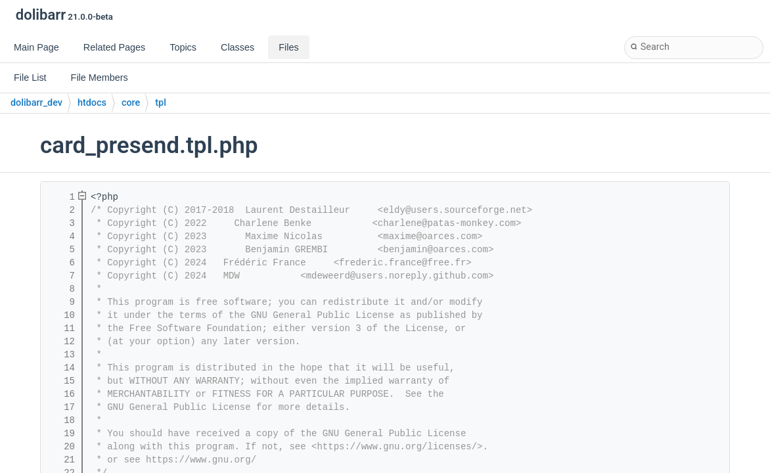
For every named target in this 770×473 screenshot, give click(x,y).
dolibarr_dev (36, 102)
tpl (160, 102)
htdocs (92, 102)
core (131, 102)
